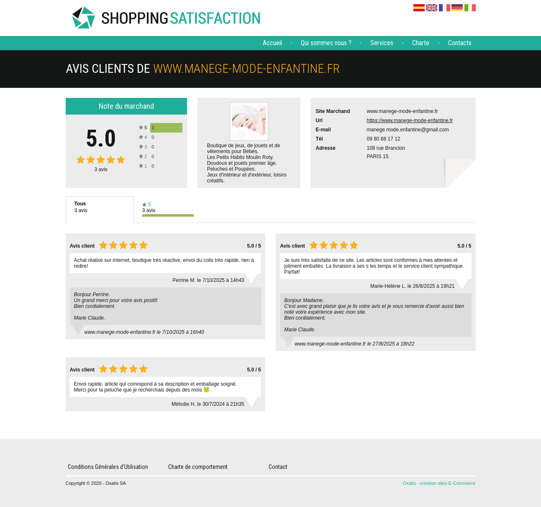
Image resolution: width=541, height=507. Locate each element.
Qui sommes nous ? (326, 43)
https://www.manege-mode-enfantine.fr (410, 120)
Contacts (460, 43)
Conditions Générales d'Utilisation (108, 466)
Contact (278, 466)
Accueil (272, 43)
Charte (420, 43)
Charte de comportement (198, 466)
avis (101, 169)
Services (381, 43)
